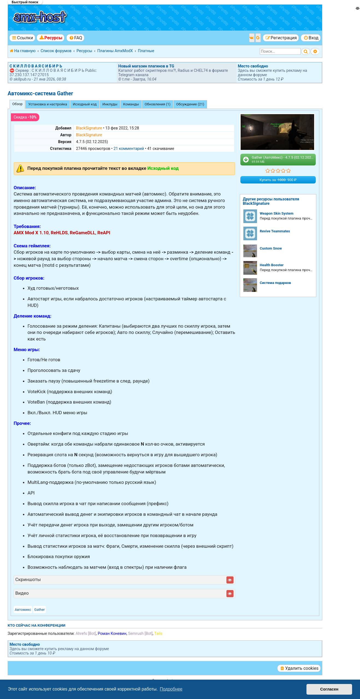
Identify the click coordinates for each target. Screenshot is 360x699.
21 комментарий (129, 148)
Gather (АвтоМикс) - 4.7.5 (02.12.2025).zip (279, 159)
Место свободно (253, 66)
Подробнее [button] (171, 689)
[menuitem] (50, 38)
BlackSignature (89, 128)
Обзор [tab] (17, 104)
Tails (158, 633)
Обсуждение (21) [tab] (190, 104)
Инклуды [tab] (109, 104)
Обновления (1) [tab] (157, 104)
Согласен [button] (329, 689)
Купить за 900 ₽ (277, 180)
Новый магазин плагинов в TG (146, 66)
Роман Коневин (112, 633)
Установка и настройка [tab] (47, 104)
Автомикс (23, 610)
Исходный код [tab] (85, 104)
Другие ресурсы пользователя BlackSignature (271, 201)
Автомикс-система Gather (40, 93)
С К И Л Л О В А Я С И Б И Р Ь (36, 66)
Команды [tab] (131, 104)
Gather (39, 610)
